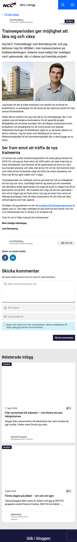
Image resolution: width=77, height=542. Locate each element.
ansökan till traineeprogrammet (55, 205)
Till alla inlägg (11, 14)
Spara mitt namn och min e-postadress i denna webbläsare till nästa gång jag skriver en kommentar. (36, 326)
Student (69, 21)
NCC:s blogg (27, 5)
